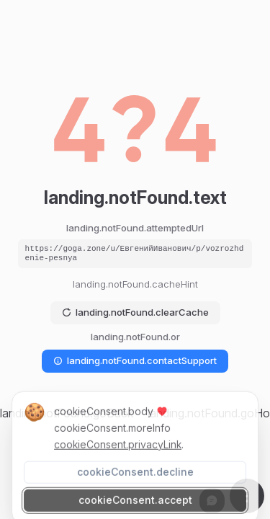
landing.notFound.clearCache (135, 312)
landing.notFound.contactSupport (135, 360)
